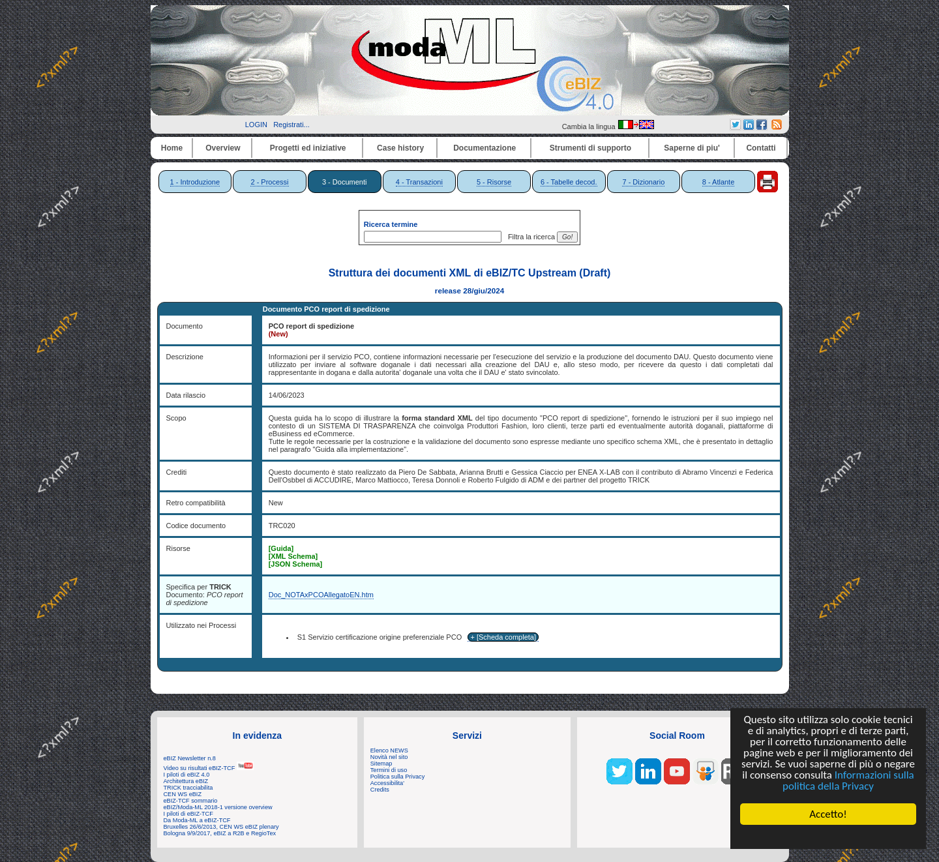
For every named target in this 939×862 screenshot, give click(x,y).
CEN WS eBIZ (183, 794)
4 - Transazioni (419, 182)
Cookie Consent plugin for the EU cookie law (828, 836)
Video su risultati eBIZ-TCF (209, 768)
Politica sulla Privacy (397, 776)
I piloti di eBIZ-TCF (188, 813)
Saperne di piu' (692, 148)
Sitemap (381, 763)
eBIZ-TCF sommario (191, 800)
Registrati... (291, 124)
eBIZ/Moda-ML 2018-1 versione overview (218, 807)
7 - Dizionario (643, 182)
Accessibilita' (387, 783)
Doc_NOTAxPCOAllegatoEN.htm (321, 595)
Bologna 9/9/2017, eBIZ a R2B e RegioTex (220, 833)
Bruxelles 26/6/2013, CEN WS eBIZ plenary (221, 827)
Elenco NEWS (389, 750)
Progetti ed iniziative (308, 148)
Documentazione (484, 148)
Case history (400, 148)
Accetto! (828, 814)
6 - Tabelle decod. (569, 182)
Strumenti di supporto (590, 148)
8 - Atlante (718, 182)
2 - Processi (269, 182)
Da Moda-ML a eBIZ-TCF (197, 820)
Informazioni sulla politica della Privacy (848, 781)
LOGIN (256, 124)
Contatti (760, 148)
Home (172, 148)
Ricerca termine (391, 224)
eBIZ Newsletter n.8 (190, 758)
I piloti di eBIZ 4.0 (187, 774)
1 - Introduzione (195, 182)
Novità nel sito (389, 757)
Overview (222, 148)
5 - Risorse (494, 182)
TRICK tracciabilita (188, 787)
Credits (379, 789)
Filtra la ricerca (529, 237)
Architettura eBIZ (186, 781)
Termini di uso (388, 770)
